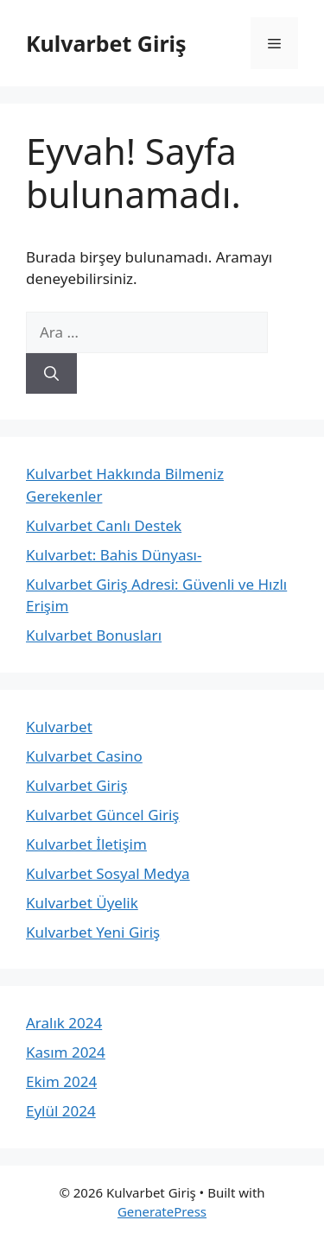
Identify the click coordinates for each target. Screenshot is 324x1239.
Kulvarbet (59, 726)
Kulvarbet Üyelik (82, 903)
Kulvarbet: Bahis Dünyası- (113, 555)
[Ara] (51, 374)
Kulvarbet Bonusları (94, 635)
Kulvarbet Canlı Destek (103, 525)
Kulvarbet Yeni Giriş (93, 932)
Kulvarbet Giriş (106, 43)
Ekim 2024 (61, 1081)
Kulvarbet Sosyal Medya (108, 873)
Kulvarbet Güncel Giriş (102, 815)
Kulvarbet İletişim (86, 844)
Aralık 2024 (64, 1023)
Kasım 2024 (65, 1052)
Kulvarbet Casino (84, 756)
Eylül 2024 (61, 1111)
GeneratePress (162, 1211)
